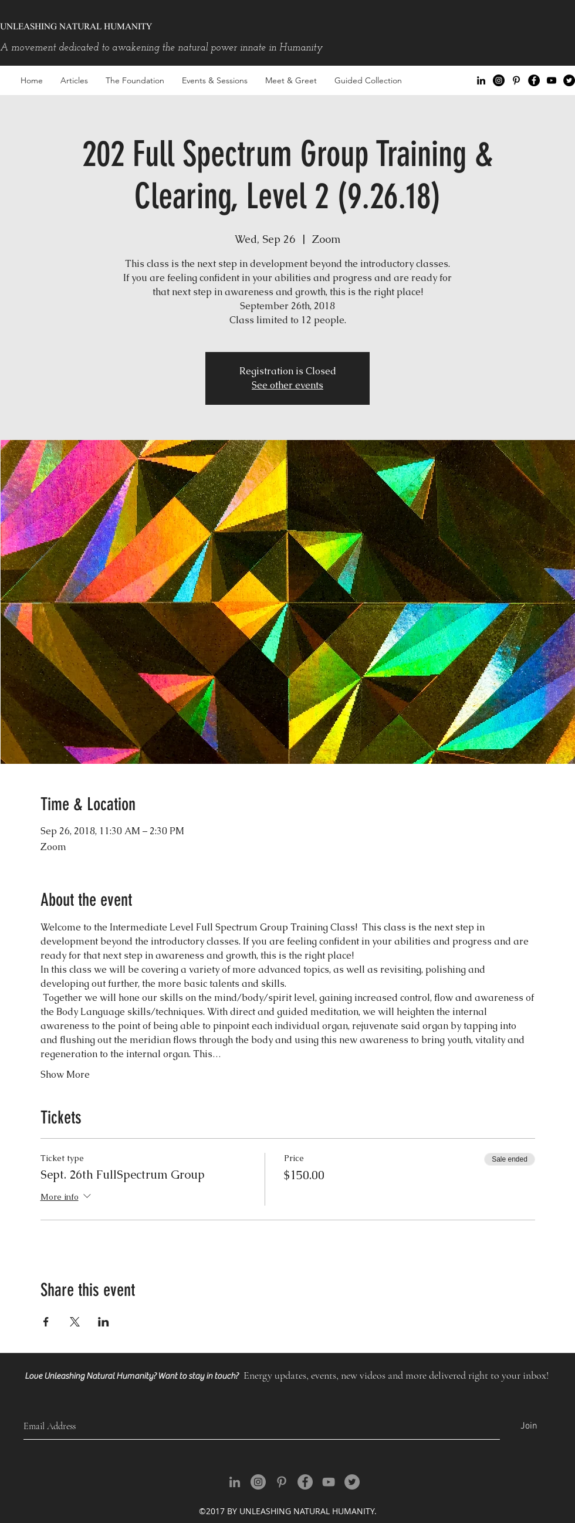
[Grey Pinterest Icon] (281, 1482)
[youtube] (551, 80)
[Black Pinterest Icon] (516, 80)
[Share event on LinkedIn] (103, 1321)
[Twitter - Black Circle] (569, 80)
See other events (287, 385)
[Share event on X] (74, 1321)
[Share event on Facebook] (46, 1321)
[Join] (529, 1427)
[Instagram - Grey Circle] (258, 1482)
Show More (65, 1074)
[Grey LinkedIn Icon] (234, 1482)
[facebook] (534, 80)
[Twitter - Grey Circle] (352, 1482)
